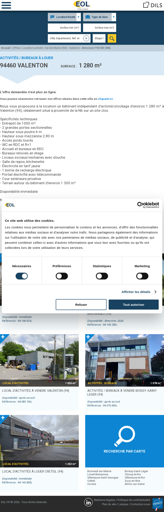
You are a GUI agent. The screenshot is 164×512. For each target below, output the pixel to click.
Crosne (91, 484)
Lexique (123, 504)
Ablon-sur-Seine (135, 484)
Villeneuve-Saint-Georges (102, 477)
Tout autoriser (133, 304)
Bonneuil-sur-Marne (99, 471)
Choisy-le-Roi (133, 474)
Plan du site (109, 504)
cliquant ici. (106, 98)
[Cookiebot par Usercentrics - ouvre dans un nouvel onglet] (140, 205)
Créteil (91, 480)
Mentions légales (104, 500)
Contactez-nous (140, 504)
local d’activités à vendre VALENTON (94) (35, 391)
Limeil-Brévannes (97, 474)
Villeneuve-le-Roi (135, 477)
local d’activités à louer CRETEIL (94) (32, 471)
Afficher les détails (136, 291)
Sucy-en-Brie (132, 480)
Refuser (81, 304)
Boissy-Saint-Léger (136, 471)
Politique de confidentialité (133, 500)
